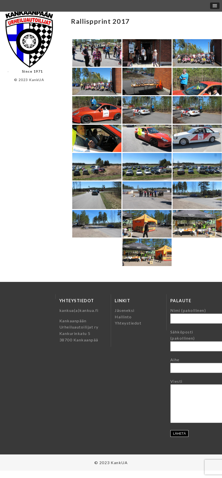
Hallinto (123, 316)
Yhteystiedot (128, 323)
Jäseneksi (125, 310)
